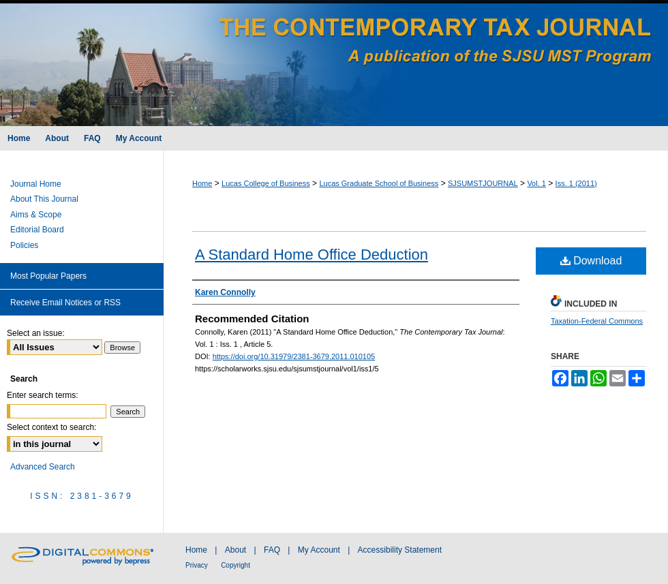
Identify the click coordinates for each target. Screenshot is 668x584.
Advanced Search (42, 467)
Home (202, 183)
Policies (24, 245)
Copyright (235, 565)
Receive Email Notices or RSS (65, 302)
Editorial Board (37, 229)
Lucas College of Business (266, 183)
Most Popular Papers (48, 276)
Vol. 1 (536, 183)
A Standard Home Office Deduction (311, 254)
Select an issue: (36, 333)
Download (591, 260)
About (235, 550)
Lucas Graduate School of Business (378, 183)
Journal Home (35, 184)
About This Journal (44, 199)
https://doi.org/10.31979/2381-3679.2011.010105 (294, 356)
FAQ (272, 550)
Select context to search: (51, 427)
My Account (319, 550)
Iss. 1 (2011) (576, 183)
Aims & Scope (35, 214)
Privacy (196, 565)
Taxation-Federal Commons (597, 321)
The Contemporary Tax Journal (334, 63)
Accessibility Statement (400, 550)
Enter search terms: (42, 395)
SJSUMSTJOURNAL (483, 183)
